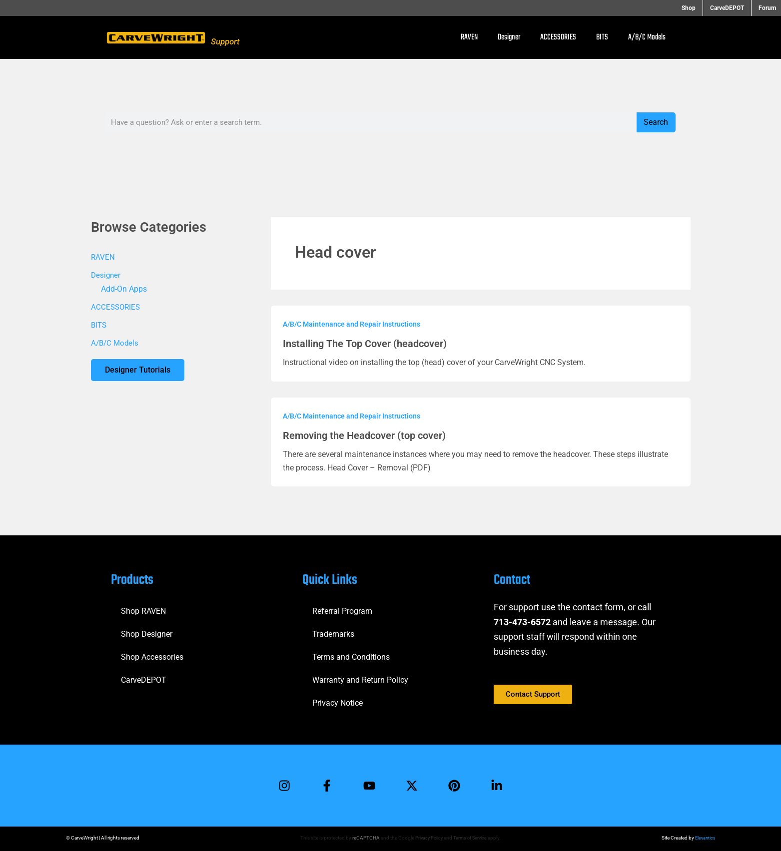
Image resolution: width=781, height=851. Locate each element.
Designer (509, 37)
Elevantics (705, 838)
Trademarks (333, 632)
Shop (697, 7)
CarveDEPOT (731, 7)
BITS (602, 37)
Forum (767, 7)
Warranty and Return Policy (360, 678)
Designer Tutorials (138, 370)
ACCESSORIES (558, 37)
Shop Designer (146, 632)
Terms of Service (470, 838)
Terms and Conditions (351, 655)
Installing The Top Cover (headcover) (364, 344)
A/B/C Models (647, 37)
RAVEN (469, 37)
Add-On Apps (124, 289)
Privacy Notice (337, 701)
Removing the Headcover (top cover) (364, 435)
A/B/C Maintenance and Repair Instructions (351, 324)
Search (656, 122)
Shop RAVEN (143, 609)
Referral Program (342, 609)
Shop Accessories (152, 655)
